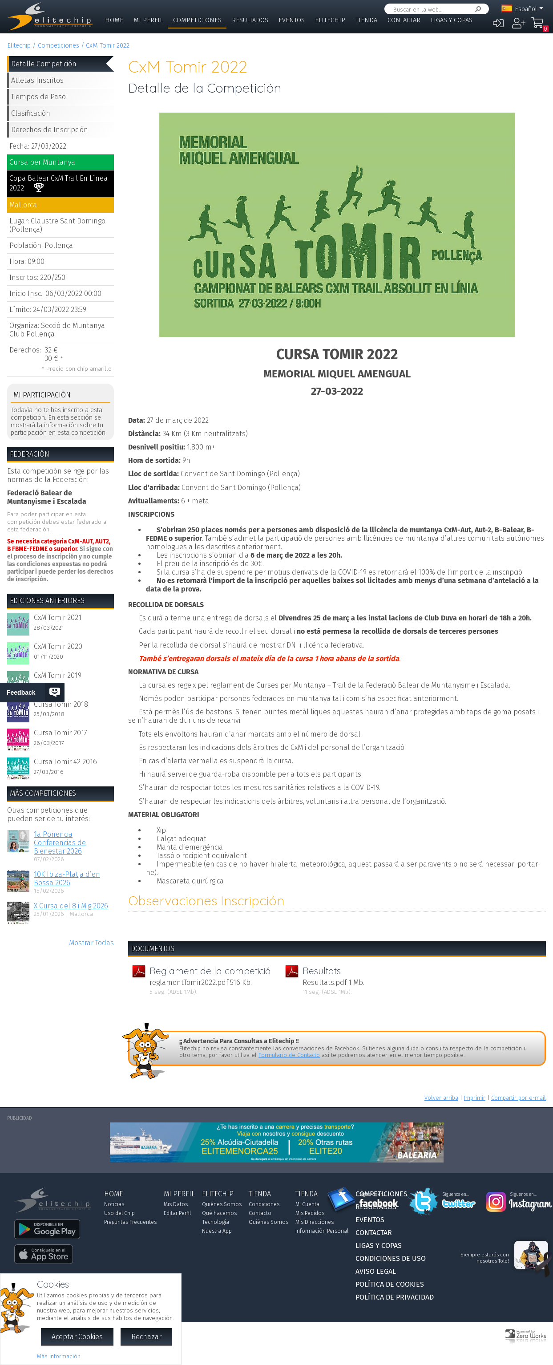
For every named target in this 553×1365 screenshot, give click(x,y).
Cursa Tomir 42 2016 (65, 761)
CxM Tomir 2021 (57, 617)
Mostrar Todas (91, 943)
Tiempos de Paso (38, 97)
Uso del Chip (119, 1213)
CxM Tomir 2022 (107, 45)
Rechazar (146, 1337)
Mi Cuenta (307, 1204)
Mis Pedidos (309, 1213)
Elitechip (330, 20)
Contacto (260, 1213)
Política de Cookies (389, 1284)
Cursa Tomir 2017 (60, 733)
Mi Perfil (148, 20)
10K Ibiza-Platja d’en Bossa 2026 (67, 878)
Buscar (476, 9)
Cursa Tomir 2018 (61, 704)
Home (114, 20)
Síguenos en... (372, 1194)
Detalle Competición (44, 64)
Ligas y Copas (451, 20)
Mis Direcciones (314, 1222)
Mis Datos (176, 1204)
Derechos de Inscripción (49, 130)
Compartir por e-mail (518, 1097)
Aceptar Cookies (77, 1337)
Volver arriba (441, 1097)
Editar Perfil (177, 1213)
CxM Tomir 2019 (57, 675)
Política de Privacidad (394, 1297)
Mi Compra (539, 26)
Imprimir (474, 1097)
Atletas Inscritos (37, 80)
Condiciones (264, 1204)
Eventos (292, 20)
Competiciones (197, 20)
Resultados (250, 20)
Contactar (404, 20)
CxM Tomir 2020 (58, 646)
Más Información (59, 1356)
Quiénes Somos (222, 1204)
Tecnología (215, 1222)
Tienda (366, 20)
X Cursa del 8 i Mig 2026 (71, 906)
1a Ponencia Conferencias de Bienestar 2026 (60, 842)
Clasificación (30, 113)
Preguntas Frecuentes (130, 1222)
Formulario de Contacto (289, 1055)
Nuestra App (217, 1231)
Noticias (114, 1204)
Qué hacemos (219, 1213)
